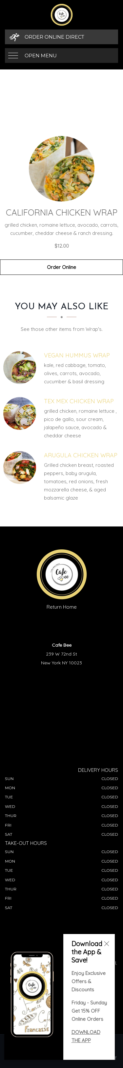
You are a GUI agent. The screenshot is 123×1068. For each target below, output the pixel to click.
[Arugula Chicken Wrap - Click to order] (21, 467)
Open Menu (41, 55)
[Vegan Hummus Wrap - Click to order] (21, 367)
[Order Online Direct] (61, 36)
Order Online (61, 267)
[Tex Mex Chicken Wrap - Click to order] (21, 413)
